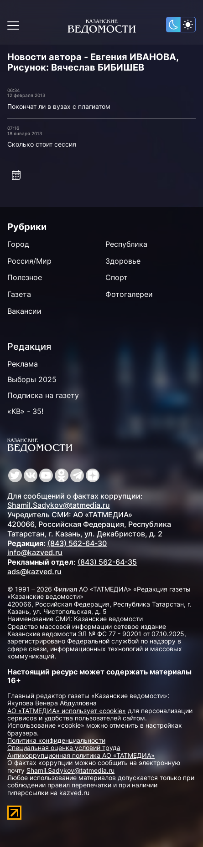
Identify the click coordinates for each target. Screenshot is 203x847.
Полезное (24, 277)
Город (18, 244)
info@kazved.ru (34, 552)
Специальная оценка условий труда (63, 747)
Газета (19, 294)
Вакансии (24, 311)
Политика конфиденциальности (56, 740)
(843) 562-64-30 (77, 543)
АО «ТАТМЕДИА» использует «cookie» (66, 710)
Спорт (116, 277)
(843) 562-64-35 (107, 561)
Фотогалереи (129, 294)
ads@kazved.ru (34, 571)
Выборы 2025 (32, 379)
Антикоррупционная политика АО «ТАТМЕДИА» (81, 755)
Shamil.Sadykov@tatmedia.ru (58, 505)
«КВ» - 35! (25, 411)
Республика (126, 244)
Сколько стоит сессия (41, 144)
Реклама (22, 363)
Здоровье (123, 260)
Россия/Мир (29, 260)
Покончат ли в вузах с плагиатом (58, 106)
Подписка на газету (43, 395)
